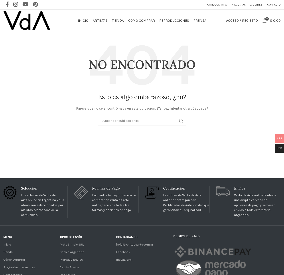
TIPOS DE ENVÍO (71, 237)
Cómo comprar (14, 259)
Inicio (7, 244)
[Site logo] (26, 20)
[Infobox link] (35, 202)
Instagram (124, 259)
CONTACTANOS (127, 237)
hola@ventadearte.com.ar (134, 244)
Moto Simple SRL (72, 244)
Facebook (123, 252)
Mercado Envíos (71, 259)
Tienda (8, 252)
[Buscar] (142, 121)
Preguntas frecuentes (19, 267)
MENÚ (7, 237)
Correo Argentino (72, 252)
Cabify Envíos (69, 267)
